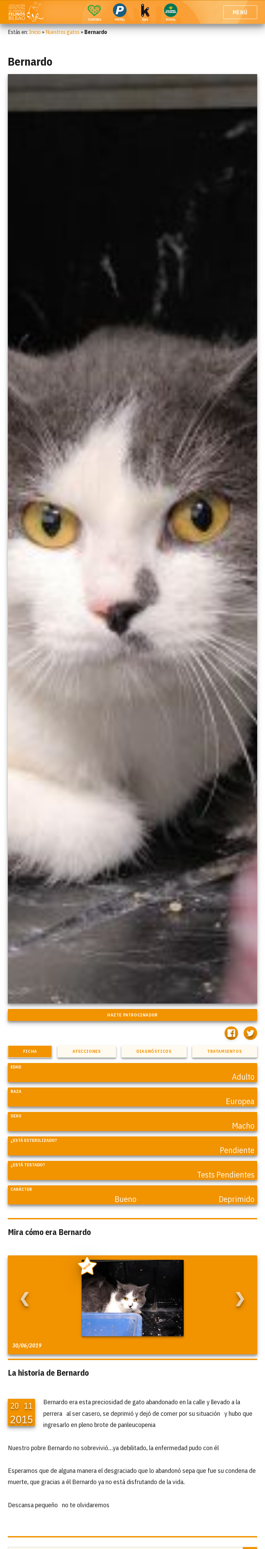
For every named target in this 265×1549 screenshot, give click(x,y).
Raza (16, 1091)
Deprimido (236, 1199)
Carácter (21, 1189)
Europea (240, 1101)
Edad (16, 1067)
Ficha (30, 1051)
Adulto (243, 1076)
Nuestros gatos (63, 32)
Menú (240, 12)
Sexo (16, 1116)
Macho (243, 1125)
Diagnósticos (153, 1051)
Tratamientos (224, 1051)
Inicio (35, 32)
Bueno (125, 1199)
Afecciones (86, 1051)
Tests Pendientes (225, 1174)
